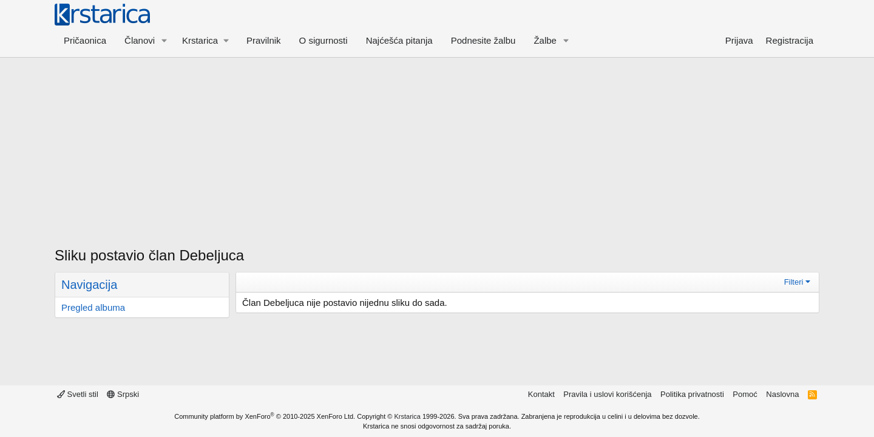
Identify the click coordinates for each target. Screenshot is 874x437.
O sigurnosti (323, 40)
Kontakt (541, 394)
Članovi (139, 40)
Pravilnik (263, 40)
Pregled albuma (93, 307)
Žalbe (545, 40)
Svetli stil (77, 394)
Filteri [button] (794, 281)
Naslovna (782, 394)
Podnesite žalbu (483, 40)
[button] (164, 40)
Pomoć (745, 394)
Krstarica (408, 416)
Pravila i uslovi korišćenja (607, 394)
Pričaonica (85, 40)
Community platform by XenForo (264, 416)
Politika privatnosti (692, 394)
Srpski (123, 394)
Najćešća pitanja (399, 40)
